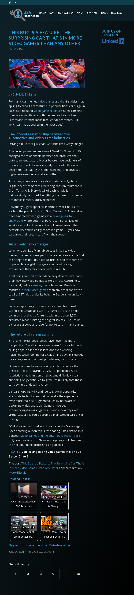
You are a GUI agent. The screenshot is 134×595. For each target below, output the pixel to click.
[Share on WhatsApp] (40, 574)
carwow (36, 285)
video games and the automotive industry (48, 436)
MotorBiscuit (17, 472)
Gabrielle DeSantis (43, 551)
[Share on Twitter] (28, 574)
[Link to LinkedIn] (15, 2)
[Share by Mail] (78, 574)
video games (46, 101)
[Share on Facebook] (15, 574)
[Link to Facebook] (9, 2)
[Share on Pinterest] (53, 574)
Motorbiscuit (17, 48)
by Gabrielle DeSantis (23, 94)
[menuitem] (42, 13)
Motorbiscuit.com (60, 545)
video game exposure (48, 111)
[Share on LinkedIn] (66, 574)
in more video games (34, 290)
